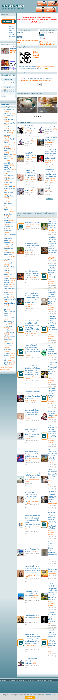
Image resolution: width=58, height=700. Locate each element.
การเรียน (7, 330)
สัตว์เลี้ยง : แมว (9, 249)
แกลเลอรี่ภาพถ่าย (9, 222)
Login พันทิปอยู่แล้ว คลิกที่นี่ (11, 36)
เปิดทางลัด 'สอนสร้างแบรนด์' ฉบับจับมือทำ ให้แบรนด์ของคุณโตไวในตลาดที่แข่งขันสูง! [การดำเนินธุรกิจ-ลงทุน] (32, 639)
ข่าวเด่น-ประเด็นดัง (10, 109)
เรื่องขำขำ (7, 343)
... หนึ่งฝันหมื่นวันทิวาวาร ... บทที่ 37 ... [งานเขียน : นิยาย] (31, 593)
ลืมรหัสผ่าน (11, 26)
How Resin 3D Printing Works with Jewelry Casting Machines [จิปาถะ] (52, 393)
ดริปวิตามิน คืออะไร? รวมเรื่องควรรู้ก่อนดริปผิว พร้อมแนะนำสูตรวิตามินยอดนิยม (51, 174)
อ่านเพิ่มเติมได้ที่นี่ (50, 695)
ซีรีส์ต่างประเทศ (9, 151)
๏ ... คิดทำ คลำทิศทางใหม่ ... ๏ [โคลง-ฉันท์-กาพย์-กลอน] (31, 661)
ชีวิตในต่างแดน (9, 332)
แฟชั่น (6, 286)
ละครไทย (7, 149)
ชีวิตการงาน (8, 326)
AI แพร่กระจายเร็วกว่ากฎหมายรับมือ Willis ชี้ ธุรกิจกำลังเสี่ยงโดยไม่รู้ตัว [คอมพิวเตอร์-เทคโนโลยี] (52, 519)
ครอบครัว (7, 358)
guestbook (7, 362)
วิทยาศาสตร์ (8, 186)
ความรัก (6, 355)
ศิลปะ (6, 156)
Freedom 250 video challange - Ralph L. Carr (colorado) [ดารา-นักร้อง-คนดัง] (52, 496)
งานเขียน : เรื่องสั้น (10, 299)
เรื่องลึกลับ (7, 353)
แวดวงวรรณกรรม (9, 289)
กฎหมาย (6, 210)
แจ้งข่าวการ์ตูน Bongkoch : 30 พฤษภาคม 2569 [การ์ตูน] (52, 349)
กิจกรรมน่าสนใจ (9, 119)
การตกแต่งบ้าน (9, 263)
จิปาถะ (6, 364)
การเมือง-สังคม (8, 196)
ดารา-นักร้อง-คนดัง (10, 127)
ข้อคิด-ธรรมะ (8, 340)
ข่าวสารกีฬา (8, 230)
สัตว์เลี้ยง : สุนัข (9, 245)
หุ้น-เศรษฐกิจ (8, 200)
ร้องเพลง (7, 130)
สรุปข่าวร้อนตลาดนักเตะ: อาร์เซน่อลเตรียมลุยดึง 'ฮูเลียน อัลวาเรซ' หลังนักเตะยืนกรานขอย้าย (51, 153)
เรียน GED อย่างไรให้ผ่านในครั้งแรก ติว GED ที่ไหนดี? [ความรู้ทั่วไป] (52, 474)
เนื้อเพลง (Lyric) (9, 139)
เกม (5, 161)
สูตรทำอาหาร (8, 274)
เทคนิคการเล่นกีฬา (10, 234)
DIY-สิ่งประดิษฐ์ (9, 267)
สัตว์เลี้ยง (7, 242)
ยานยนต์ (7, 212)
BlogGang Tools (9, 179)
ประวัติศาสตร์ (8, 192)
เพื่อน (5, 360)
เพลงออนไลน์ (8, 135)
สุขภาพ (6, 282)
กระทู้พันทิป (7, 113)
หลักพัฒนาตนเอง (9, 336)
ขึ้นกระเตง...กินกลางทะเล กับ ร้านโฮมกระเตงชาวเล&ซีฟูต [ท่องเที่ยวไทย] (52, 548)
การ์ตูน (6, 159)
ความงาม (7, 284)
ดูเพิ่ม (39, 84)
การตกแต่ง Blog (9, 175)
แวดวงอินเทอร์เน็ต (10, 171)
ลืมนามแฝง (11, 28)
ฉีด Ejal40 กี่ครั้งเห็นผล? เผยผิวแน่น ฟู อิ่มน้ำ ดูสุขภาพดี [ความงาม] (32, 412)
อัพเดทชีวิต (48, 188)
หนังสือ (6, 292)
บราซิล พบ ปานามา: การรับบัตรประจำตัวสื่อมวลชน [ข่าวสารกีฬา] (52, 223)
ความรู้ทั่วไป (8, 182)
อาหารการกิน (8, 270)
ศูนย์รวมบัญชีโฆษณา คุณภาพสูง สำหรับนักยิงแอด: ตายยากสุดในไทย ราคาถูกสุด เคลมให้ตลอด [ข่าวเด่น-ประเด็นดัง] (32, 297)
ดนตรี (6, 133)
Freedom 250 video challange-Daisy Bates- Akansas (51, 139)
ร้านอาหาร (7, 278)
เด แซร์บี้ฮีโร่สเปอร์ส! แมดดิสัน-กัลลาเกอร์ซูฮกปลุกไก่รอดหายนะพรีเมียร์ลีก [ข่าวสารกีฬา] (52, 369)
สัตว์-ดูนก (7, 252)
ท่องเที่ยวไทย (8, 214)
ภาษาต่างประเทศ (9, 188)
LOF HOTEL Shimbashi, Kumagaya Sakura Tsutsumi (30, 154)
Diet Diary (7, 280)
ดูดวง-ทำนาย (8, 349)
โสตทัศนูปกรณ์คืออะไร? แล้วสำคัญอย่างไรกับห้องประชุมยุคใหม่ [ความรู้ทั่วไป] (52, 296)
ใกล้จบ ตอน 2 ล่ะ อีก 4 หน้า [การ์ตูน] (52, 414)
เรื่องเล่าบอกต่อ (8, 346)
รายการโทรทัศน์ (9, 145)
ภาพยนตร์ (7, 143)
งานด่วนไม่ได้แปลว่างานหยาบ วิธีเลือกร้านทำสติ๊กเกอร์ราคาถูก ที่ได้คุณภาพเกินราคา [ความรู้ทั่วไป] (32, 349)
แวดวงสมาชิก (8, 115)
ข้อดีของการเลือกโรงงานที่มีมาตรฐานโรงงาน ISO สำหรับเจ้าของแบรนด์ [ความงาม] (31, 496)
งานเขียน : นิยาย (9, 303)
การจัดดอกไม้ (8, 259)
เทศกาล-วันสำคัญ (9, 123)
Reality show (8, 154)
